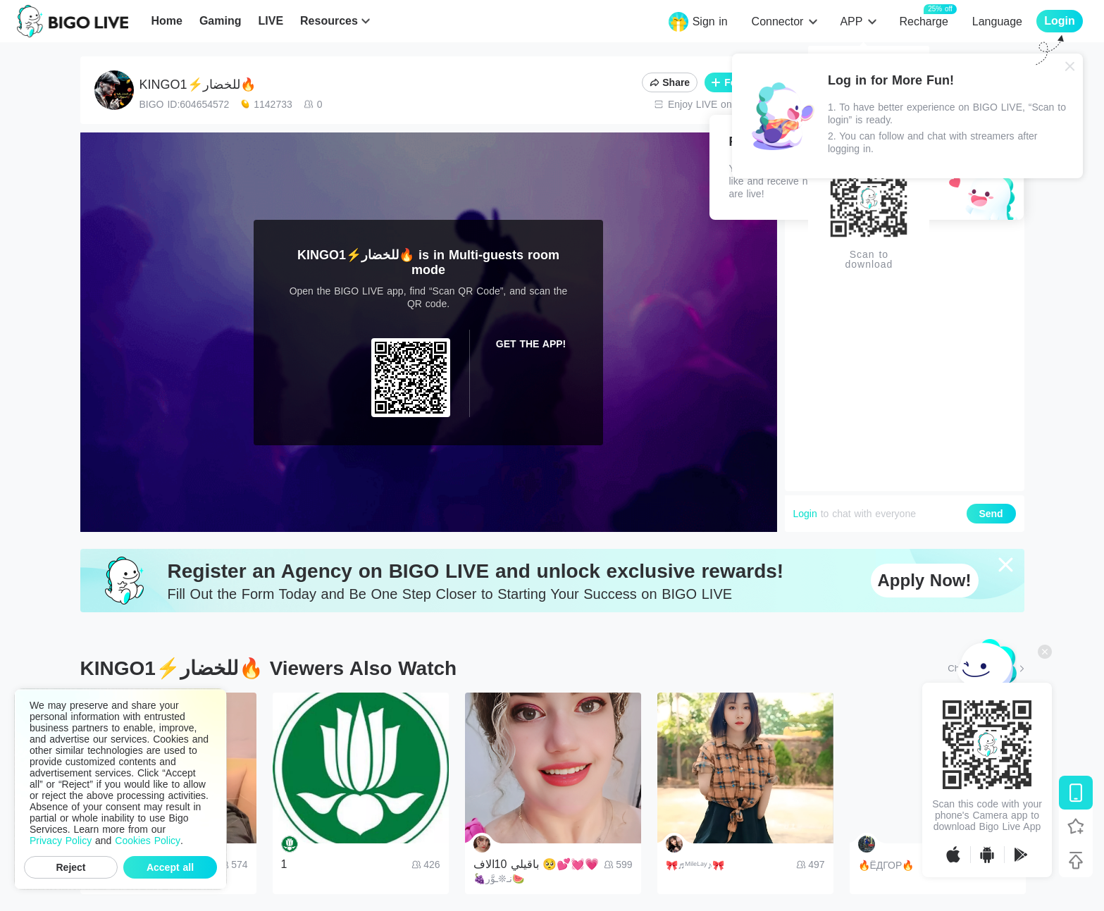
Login (805, 513)
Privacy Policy (61, 840)
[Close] (1070, 66)
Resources (329, 21)
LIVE (270, 21)
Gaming (220, 21)
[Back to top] (1076, 860)
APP (851, 21)
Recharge (923, 20)
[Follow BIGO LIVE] (1076, 826)
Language (997, 21)
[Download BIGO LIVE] (1076, 793)
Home (166, 21)
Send (991, 513)
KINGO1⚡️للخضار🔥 (197, 85)
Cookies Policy (147, 840)
